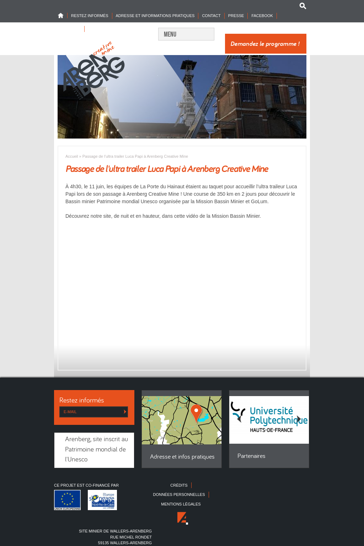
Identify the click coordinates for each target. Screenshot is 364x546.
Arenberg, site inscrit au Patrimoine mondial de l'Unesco (96, 450)
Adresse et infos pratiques (182, 457)
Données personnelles (179, 494)
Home (63, 15)
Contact (211, 15)
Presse (236, 15)
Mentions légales (180, 504)
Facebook (262, 15)
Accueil (71, 156)
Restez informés (89, 15)
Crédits (178, 485)
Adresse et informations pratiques (155, 15)
